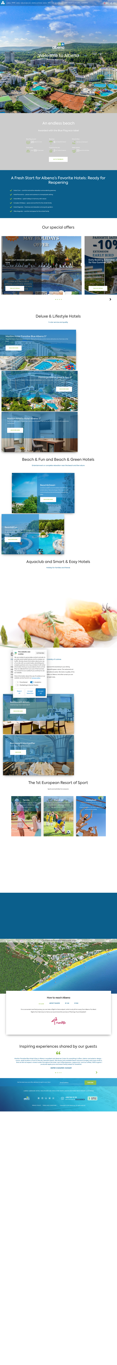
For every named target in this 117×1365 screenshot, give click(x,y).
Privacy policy (33, 890)
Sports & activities (37, 3)
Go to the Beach (58, 176)
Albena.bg (34, 876)
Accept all (79, 1359)
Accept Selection (58, 1359)
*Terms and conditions (46, 890)
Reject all (37, 1359)
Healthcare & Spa (26, 3)
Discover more (18, 733)
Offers (14, 3)
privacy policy (80, 1348)
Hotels (19, 3)
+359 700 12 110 (71, 882)
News (66, 3)
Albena (9, 3)
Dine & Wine (52, 3)
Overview (84, 1333)
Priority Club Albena (75, 3)
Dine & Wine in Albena (18, 574)
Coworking (85, 3)
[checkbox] (34, 1353)
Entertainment (60, 3)
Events (46, 3)
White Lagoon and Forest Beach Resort (72, 876)
